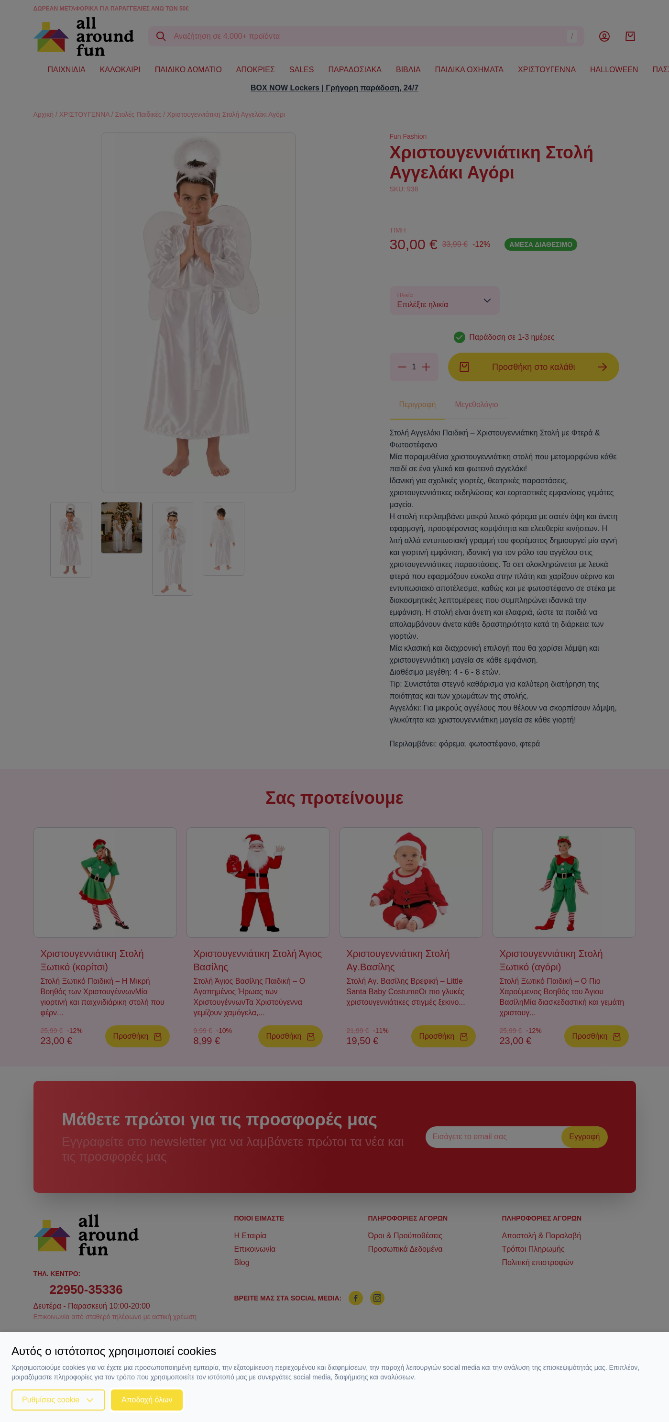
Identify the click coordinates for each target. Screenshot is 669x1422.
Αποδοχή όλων (146, 1400)
